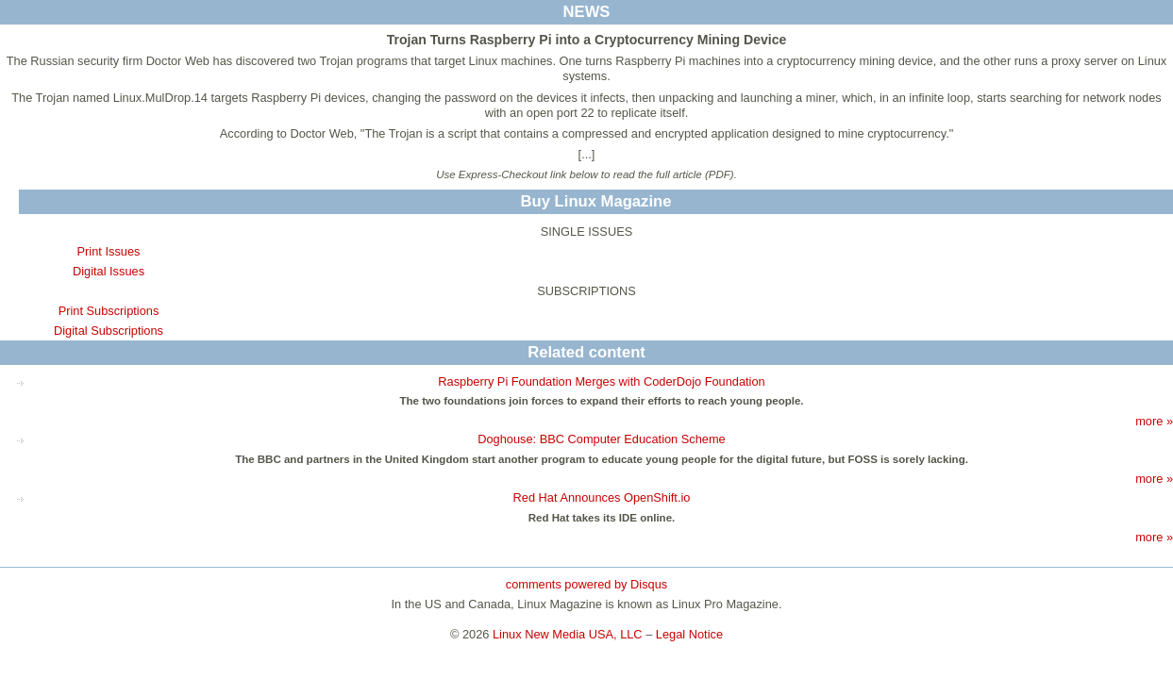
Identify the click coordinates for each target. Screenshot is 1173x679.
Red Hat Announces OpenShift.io (602, 497)
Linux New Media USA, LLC (568, 634)
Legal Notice (689, 634)
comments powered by (586, 584)
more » (1154, 421)
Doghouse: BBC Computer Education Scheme (601, 439)
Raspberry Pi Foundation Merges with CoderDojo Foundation (601, 381)
